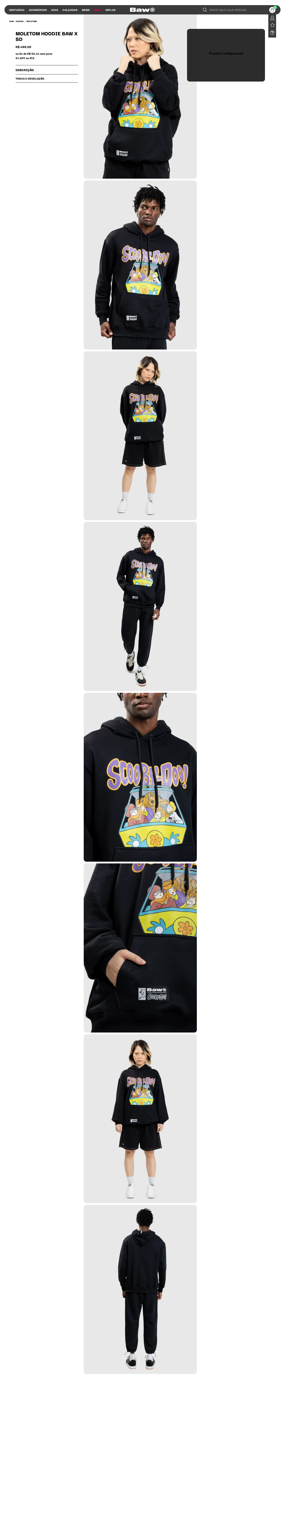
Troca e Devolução (31, 78)
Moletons (31, 21)
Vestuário (16, 10)
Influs (110, 10)
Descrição (26, 69)
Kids (54, 10)
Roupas (20, 21)
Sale (97, 10)
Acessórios (38, 10)
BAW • (12, 21)
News (86, 10)
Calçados (70, 10)
